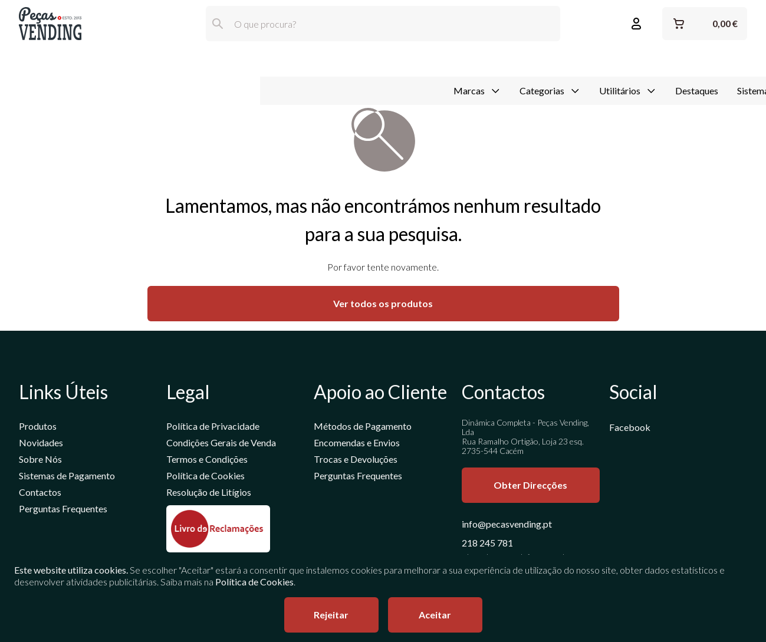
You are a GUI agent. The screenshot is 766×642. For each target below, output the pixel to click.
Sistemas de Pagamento (525, 61)
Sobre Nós (40, 460)
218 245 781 (487, 544)
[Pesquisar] (217, 23)
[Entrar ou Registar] (636, 23)
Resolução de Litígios (208, 493)
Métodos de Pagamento (363, 427)
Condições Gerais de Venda (221, 444)
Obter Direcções (530, 486)
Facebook (629, 428)
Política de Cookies (205, 477)
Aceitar (435, 614)
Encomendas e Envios (357, 444)
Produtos (38, 427)
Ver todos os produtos (383, 305)
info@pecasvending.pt (507, 525)
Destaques (436, 61)
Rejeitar (331, 614)
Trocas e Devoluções (355, 460)
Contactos (40, 493)
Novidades (41, 444)
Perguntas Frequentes (63, 510)
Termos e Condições (207, 460)
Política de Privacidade (212, 427)
